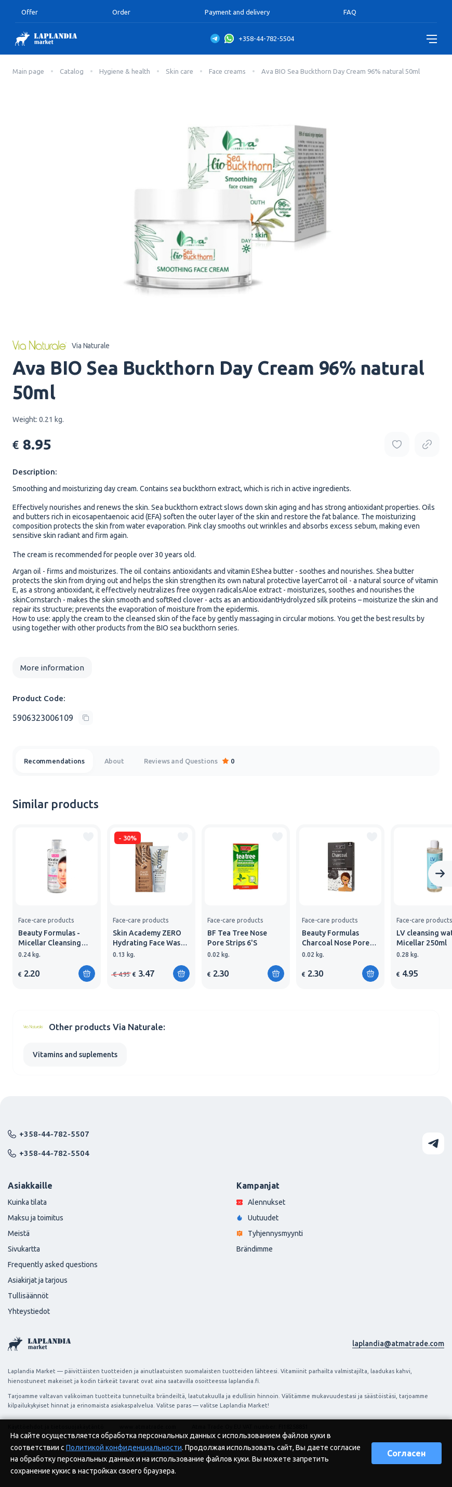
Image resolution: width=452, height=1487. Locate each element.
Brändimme (254, 1249)
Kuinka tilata (27, 1202)
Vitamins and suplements (75, 1054)
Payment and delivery (237, 12)
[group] (56, 906)
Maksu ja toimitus (35, 1218)
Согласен (406, 1453)
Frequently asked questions (53, 1264)
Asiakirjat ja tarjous (38, 1280)
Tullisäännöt (28, 1296)
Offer (29, 12)
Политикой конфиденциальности (124, 1447)
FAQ (349, 12)
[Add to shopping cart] (86, 973)
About (114, 761)
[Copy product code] (52, 717)
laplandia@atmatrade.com (398, 1343)
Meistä (19, 1233)
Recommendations (54, 761)
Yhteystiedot (29, 1311)
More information (52, 667)
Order (121, 12)
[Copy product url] (427, 444)
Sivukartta (24, 1249)
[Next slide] (440, 874)
